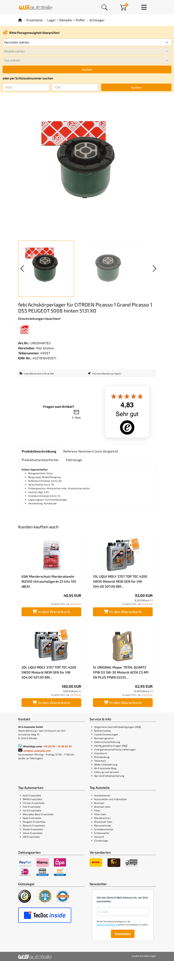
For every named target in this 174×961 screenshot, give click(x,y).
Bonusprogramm (104, 738)
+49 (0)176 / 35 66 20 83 (57, 746)
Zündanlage (101, 840)
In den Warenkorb (51, 611)
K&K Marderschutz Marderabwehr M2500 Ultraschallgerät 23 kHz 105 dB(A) (49, 581)
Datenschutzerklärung (107, 741)
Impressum (100, 753)
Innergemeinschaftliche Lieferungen (115, 749)
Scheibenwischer (103, 829)
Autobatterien (102, 795)
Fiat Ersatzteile (31, 806)
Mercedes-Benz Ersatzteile (38, 814)
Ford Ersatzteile (32, 810)
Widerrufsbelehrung (105, 764)
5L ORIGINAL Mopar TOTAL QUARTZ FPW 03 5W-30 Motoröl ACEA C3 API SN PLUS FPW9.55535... (121, 672)
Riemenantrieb (102, 825)
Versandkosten (75, 604)
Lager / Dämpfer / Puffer (66, 20)
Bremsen (99, 802)
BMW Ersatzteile (32, 799)
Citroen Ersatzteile (33, 802)
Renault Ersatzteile (34, 825)
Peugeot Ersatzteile (34, 821)
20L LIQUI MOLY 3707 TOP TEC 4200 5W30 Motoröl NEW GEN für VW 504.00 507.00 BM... (49, 672)
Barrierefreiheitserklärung (109, 775)
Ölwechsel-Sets (103, 821)
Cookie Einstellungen (106, 734)
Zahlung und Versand (106, 771)
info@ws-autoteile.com (37, 750)
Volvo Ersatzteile (32, 832)
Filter (97, 810)
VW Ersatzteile (31, 836)
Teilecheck (100, 760)
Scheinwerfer (101, 832)
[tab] (39, 451)
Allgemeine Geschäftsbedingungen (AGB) (117, 726)
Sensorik (99, 836)
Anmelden (123, 934)
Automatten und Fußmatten (110, 799)
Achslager (97, 20)
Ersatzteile (34, 20)
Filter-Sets (100, 814)
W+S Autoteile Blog (105, 768)
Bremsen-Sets (102, 806)
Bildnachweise (102, 730)
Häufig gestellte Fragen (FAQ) (110, 745)
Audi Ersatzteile (32, 795)
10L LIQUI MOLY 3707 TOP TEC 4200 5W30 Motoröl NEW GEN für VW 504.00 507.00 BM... (120, 581)
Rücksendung (101, 756)
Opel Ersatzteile (32, 817)
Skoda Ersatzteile (33, 829)
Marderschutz (102, 817)
